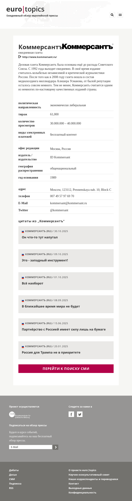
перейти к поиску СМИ (66, 368)
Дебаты (14, 470)
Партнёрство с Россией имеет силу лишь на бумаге (64, 329)
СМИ (12, 479)
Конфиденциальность (82, 492)
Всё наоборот (32, 283)
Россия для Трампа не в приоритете (51, 352)
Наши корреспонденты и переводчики (93, 479)
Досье (13, 474)
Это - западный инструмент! (45, 260)
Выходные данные (80, 488)
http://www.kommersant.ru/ (37, 57)
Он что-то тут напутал (40, 237)
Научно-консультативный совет (89, 474)
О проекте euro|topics (82, 470)
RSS (11, 488)
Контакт (74, 483)
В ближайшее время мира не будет (51, 306)
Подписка (15, 483)
